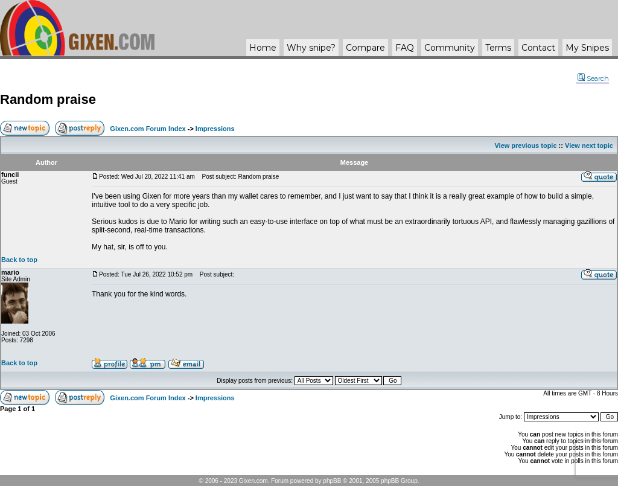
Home (262, 47)
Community (449, 47)
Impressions (215, 128)
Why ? (311, 47)
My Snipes (587, 47)
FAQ (404, 47)
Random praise (48, 99)
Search (593, 78)
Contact (538, 47)
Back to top (19, 259)
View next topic (589, 145)
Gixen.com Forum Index (147, 128)
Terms (498, 47)
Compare (365, 47)
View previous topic (525, 145)
